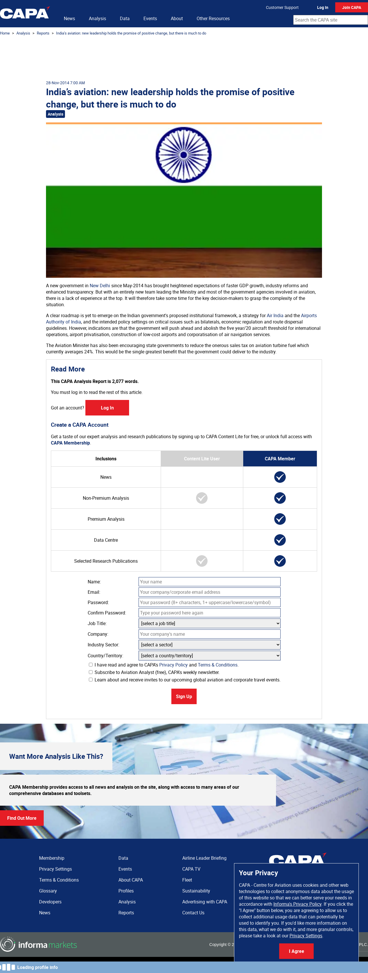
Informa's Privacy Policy (297, 904)
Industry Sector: (103, 644)
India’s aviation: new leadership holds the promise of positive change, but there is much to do (131, 33)
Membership (51, 858)
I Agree (296, 951)
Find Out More (22, 818)
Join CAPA (351, 7)
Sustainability (196, 891)
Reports (43, 33)
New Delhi (100, 285)
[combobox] (330, 20)
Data (125, 18)
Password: (98, 602)
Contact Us (193, 912)
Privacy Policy (173, 665)
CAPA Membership (70, 443)
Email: (94, 592)
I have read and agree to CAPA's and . (164, 665)
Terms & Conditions (217, 665)
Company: (98, 634)
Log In (322, 7)
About (177, 18)
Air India (275, 315)
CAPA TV (191, 869)
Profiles (126, 891)
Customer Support (282, 7)
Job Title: (97, 623)
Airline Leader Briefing (204, 858)
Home (5, 33)
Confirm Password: (107, 613)
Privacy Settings (306, 935)
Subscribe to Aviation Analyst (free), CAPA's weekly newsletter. (154, 672)
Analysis (97, 18)
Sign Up (184, 696)
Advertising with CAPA (204, 902)
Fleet (187, 880)
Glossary (48, 891)
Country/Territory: (105, 655)
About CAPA (130, 880)
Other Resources (213, 18)
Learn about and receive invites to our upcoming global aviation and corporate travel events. (185, 680)
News (69, 18)
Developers (50, 902)
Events (150, 18)
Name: (94, 582)
